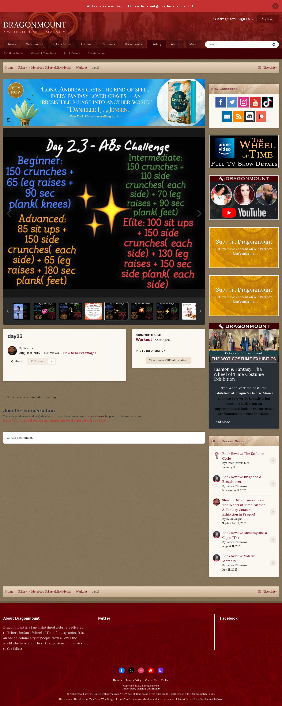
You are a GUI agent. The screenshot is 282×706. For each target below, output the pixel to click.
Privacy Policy (133, 680)
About (175, 44)
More (193, 44)
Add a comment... (20, 438)
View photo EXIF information (168, 360)
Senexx (28, 348)
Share (16, 361)
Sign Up (268, 19)
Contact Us (151, 680)
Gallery (156, 45)
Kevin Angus (234, 519)
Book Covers (72, 54)
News (12, 44)
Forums (86, 44)
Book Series (133, 44)
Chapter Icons (96, 54)
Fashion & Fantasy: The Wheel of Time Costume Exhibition (238, 374)
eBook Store (62, 44)
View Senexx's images (79, 353)
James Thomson (237, 486)
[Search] (226, 44)
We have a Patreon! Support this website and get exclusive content (137, 6)
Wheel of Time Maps (43, 54)
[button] (7, 311)
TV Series (108, 44)
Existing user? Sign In (232, 19)
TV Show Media (13, 54)
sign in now (96, 416)
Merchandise (34, 44)
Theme (117, 680)
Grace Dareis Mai (237, 463)
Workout (144, 339)
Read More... (223, 422)
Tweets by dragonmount (115, 626)
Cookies (165, 680)
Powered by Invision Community (141, 688)
